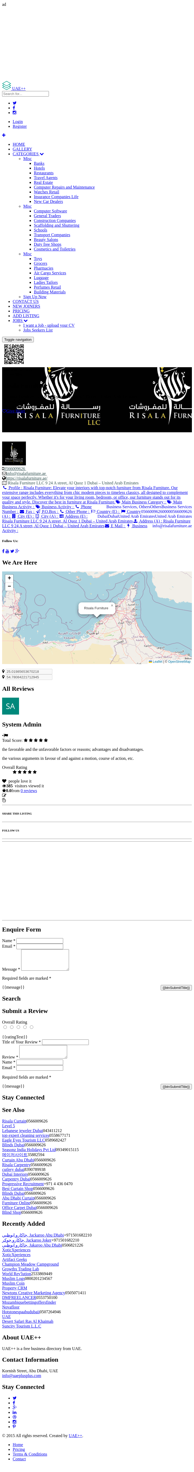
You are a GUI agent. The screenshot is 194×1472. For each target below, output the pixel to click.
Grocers (40, 263)
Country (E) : (105, 511)
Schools (40, 230)
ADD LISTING (26, 316)
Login (18, 121)
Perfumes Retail (47, 287)
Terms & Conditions (30, 1460)
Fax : (27, 511)
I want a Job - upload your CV (49, 325)
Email (8, 946)
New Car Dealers (48, 201)
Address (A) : (96, 523)
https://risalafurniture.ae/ (27, 478)
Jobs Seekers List (38, 330)
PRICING (21, 311)
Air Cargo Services (50, 273)
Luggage (41, 277)
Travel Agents (46, 177)
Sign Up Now (35, 296)
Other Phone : (74, 511)
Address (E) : (67, 518)
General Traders (47, 215)
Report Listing (18, 800)
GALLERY (22, 149)
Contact (19, 1465)
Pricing (19, 1455)
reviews (29, 790)
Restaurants (44, 173)
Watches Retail (46, 192)
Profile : (95, 494)
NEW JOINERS (26, 306)
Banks (39, 163)
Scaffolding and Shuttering (56, 225)
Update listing (19, 795)
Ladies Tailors (46, 282)
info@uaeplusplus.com (21, 1382)
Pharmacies (43, 268)
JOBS (20, 320)
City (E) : (23, 516)
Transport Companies (52, 235)
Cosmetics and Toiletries (55, 249)
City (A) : (47, 516)
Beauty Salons (46, 239)
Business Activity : (55, 507)
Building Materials (50, 292)
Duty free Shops (47, 244)
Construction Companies (55, 220)
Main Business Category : (141, 502)
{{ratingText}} (14, 1041)
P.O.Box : (47, 511)
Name (8, 940)
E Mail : (115, 526)
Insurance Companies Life (56, 196)
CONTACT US (26, 301)
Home (18, 1451)
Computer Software (50, 211)
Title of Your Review (21, 1046)
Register (20, 126)
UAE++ (75, 1442)
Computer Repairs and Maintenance (64, 187)
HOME (19, 144)
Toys (38, 258)
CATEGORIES (28, 154)
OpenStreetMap (179, 662)
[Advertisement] (97, 44)
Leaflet (155, 662)
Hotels (39, 168)
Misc (27, 158)
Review (10, 1063)
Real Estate (43, 182)
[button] (112, 605)
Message (11, 973)
